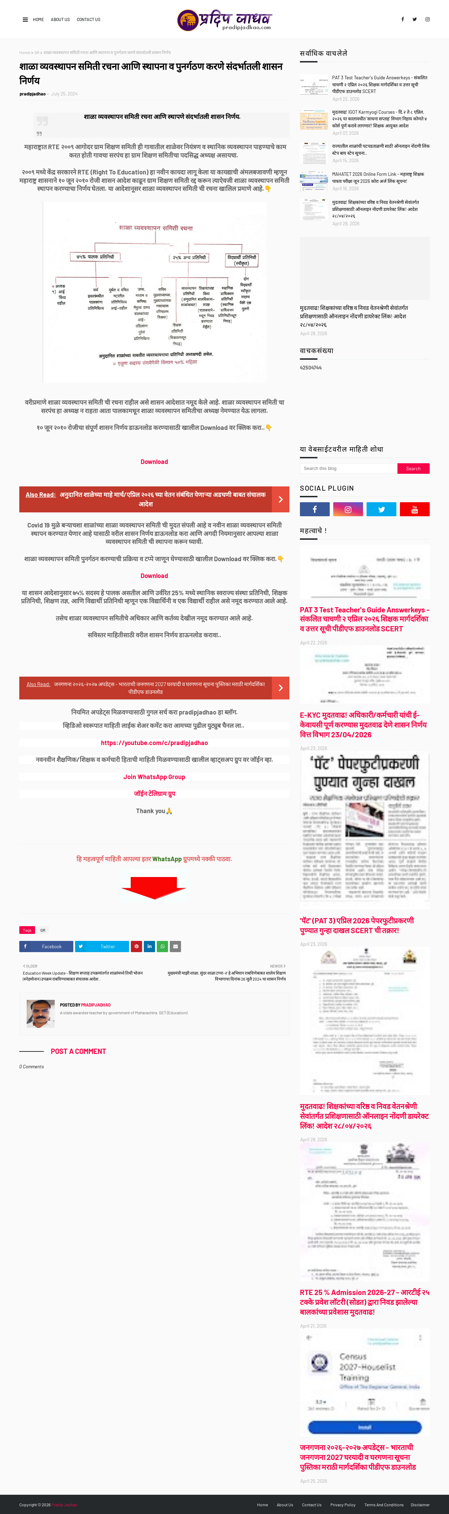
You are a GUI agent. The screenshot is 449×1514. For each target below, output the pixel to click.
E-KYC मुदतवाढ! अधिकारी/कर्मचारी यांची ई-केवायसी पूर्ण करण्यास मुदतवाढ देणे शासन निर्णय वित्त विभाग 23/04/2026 (363, 724)
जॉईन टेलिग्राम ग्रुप (154, 793)
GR (36, 52)
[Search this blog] (348, 468)
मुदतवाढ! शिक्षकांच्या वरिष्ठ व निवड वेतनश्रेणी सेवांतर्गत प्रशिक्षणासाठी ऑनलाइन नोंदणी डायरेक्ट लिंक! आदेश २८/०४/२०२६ (375, 209)
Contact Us (88, 19)
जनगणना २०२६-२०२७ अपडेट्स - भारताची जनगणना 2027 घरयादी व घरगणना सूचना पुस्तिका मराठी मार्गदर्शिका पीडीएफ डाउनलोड (358, 1457)
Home (38, 19)
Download (154, 461)
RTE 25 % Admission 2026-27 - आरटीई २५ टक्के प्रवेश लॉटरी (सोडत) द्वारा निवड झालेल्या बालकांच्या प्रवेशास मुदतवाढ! (364, 1302)
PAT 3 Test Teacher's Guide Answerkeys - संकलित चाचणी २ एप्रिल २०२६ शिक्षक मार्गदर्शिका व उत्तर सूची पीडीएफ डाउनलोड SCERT (379, 84)
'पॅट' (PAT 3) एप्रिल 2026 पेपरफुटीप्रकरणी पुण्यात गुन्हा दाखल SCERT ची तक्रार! (357, 925)
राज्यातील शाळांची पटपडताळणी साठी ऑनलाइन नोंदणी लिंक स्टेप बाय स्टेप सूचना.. (381, 149)
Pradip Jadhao (64, 1504)
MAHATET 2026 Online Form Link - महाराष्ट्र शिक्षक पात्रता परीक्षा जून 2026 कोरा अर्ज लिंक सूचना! (378, 177)
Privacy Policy (343, 1504)
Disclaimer (420, 1504)
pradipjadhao (33, 94)
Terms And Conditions (384, 1504)
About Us (60, 19)
